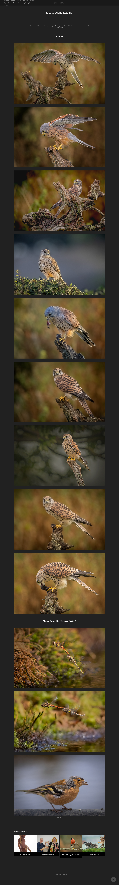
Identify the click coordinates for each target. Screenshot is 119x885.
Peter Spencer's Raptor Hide (63, 26)
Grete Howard (59, 3)
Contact (6, 5)
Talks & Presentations (14, 3)
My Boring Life (27, 3)
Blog (5, 3)
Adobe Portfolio (63, 874)
